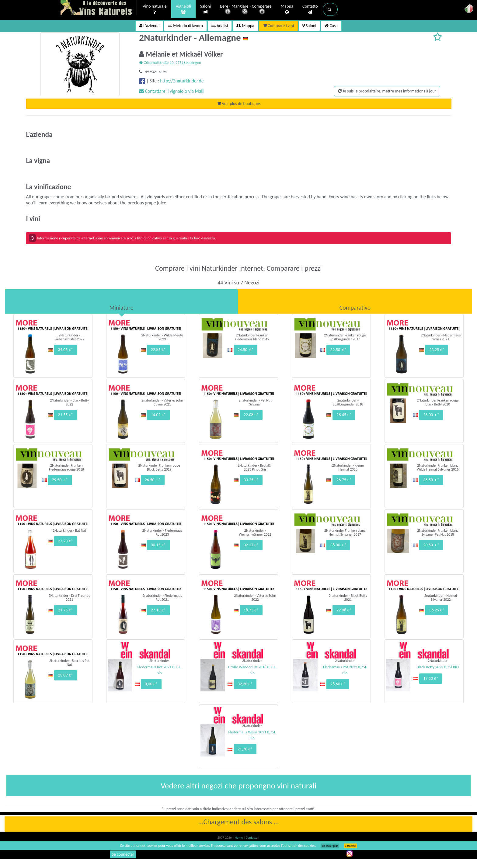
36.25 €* (436, 610)
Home (239, 838)
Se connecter (123, 854)
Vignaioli (183, 9)
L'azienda (149, 25)
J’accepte (350, 846)
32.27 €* (251, 545)
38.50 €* (431, 479)
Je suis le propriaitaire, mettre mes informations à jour (387, 91)
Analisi (219, 25)
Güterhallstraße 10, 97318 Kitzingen (170, 62)
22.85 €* (158, 349)
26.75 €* (343, 479)
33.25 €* (251, 479)
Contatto (310, 9)
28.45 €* (343, 414)
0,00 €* (151, 684)
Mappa (287, 9)
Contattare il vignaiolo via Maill (171, 91)
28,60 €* (337, 684)
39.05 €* (65, 349)
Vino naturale (155, 9)
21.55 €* (65, 414)
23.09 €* (65, 675)
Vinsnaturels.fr (99, 8)
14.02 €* (158, 414)
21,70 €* (245, 749)
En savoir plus (330, 846)
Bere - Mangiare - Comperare (246, 10)
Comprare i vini (278, 25)
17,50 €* (430, 678)
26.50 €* (153, 479)
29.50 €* (60, 479)
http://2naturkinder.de (182, 81)
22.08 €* (251, 414)
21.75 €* (65, 610)
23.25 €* (436, 349)
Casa (331, 25)
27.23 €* (65, 541)
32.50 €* (338, 349)
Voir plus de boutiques (238, 103)
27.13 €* (158, 610)
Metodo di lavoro (185, 25)
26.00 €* (431, 414)
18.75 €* (251, 610)
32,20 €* (245, 684)
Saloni (205, 9)
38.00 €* (338, 545)
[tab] (121, 301)
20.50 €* (431, 545)
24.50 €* (245, 349)
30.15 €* (158, 545)
